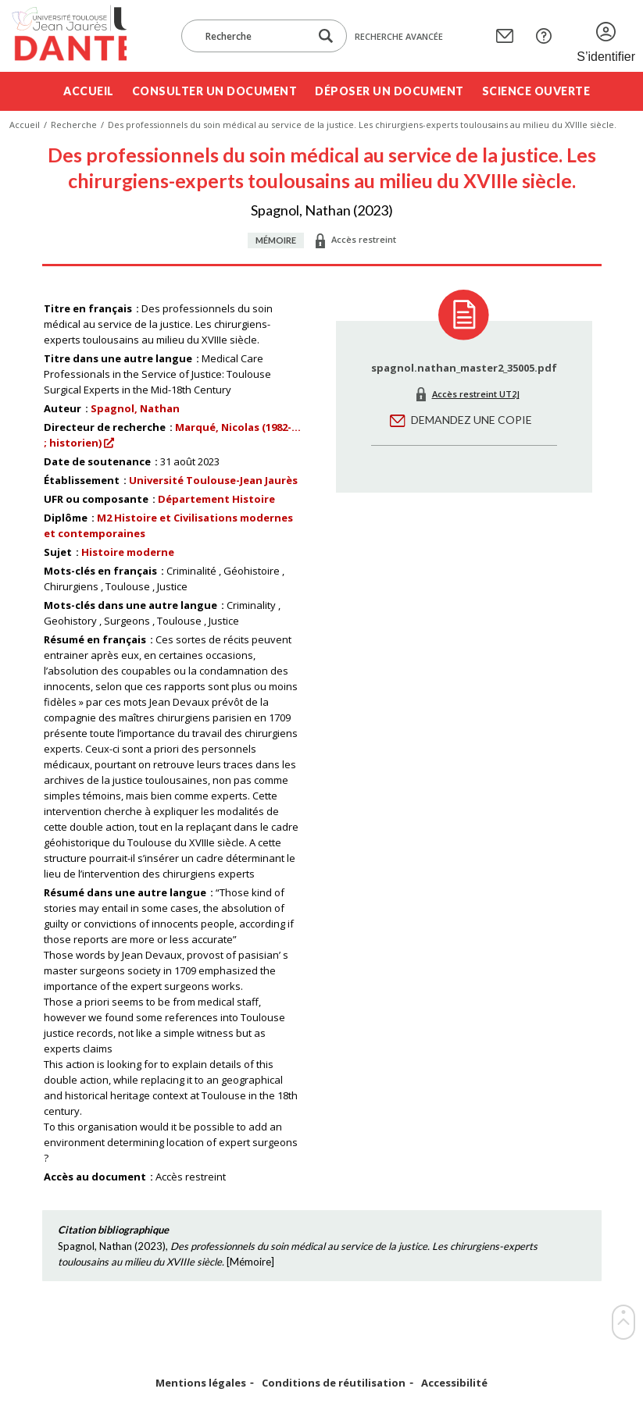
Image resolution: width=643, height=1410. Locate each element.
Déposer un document (389, 91)
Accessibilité (454, 1383)
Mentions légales (200, 1383)
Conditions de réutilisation (333, 1383)
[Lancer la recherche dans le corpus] (326, 36)
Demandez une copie (471, 419)
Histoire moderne (127, 552)
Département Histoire (216, 499)
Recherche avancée (399, 36)
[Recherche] (253, 36)
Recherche (74, 124)
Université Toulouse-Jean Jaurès (213, 480)
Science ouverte (536, 91)
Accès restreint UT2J (476, 394)
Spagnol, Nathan (135, 408)
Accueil (88, 91)
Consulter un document (215, 91)
